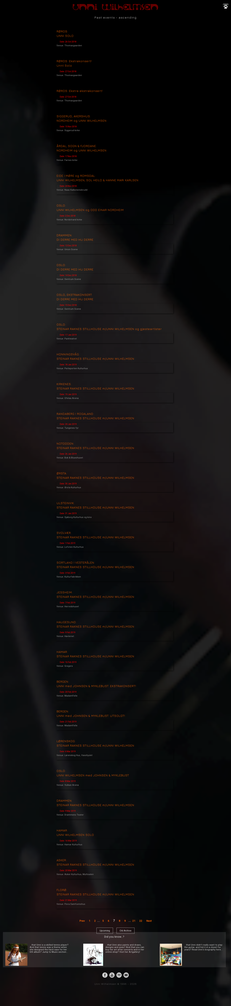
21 (133, 921)
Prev (82, 921)
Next (149, 921)
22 (140, 921)
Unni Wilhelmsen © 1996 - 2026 (115, 984)
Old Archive (125, 930)
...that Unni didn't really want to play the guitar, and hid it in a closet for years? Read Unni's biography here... (203, 947)
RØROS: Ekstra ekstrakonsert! (80, 91)
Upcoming (105, 930)
